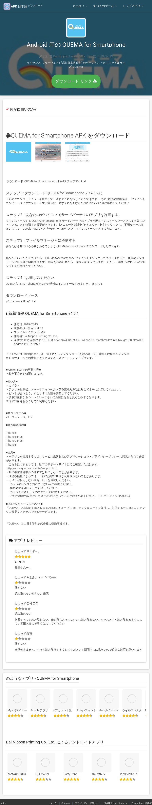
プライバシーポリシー (87, 803)
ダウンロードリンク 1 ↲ (21, 301)
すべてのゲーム (105, 6)
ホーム (53, 803)
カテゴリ (79, 6)
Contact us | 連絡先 (141, 803)
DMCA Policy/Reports (115, 803)
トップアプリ (133, 6)
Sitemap (66, 803)
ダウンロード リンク (76, 81)
